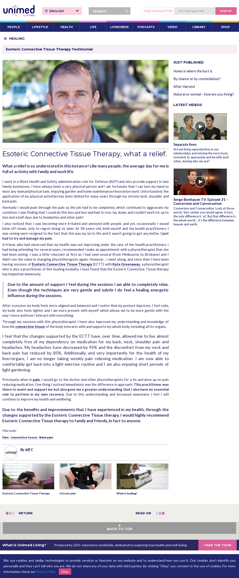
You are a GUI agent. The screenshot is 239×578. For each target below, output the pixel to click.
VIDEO (172, 27)
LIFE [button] (93, 27)
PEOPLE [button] (13, 27)
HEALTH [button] (66, 27)
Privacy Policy (46, 572)
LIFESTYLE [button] (40, 27)
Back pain (46, 437)
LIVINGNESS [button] (119, 27)
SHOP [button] (225, 27)
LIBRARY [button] (198, 27)
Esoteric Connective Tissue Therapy (62, 264)
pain (36, 379)
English (64, 11)
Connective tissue (24, 437)
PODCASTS (146, 27)
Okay (65, 572)
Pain (5, 437)
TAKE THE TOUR (217, 545)
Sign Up (226, 11)
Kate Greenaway (126, 264)
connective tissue (30, 326)
